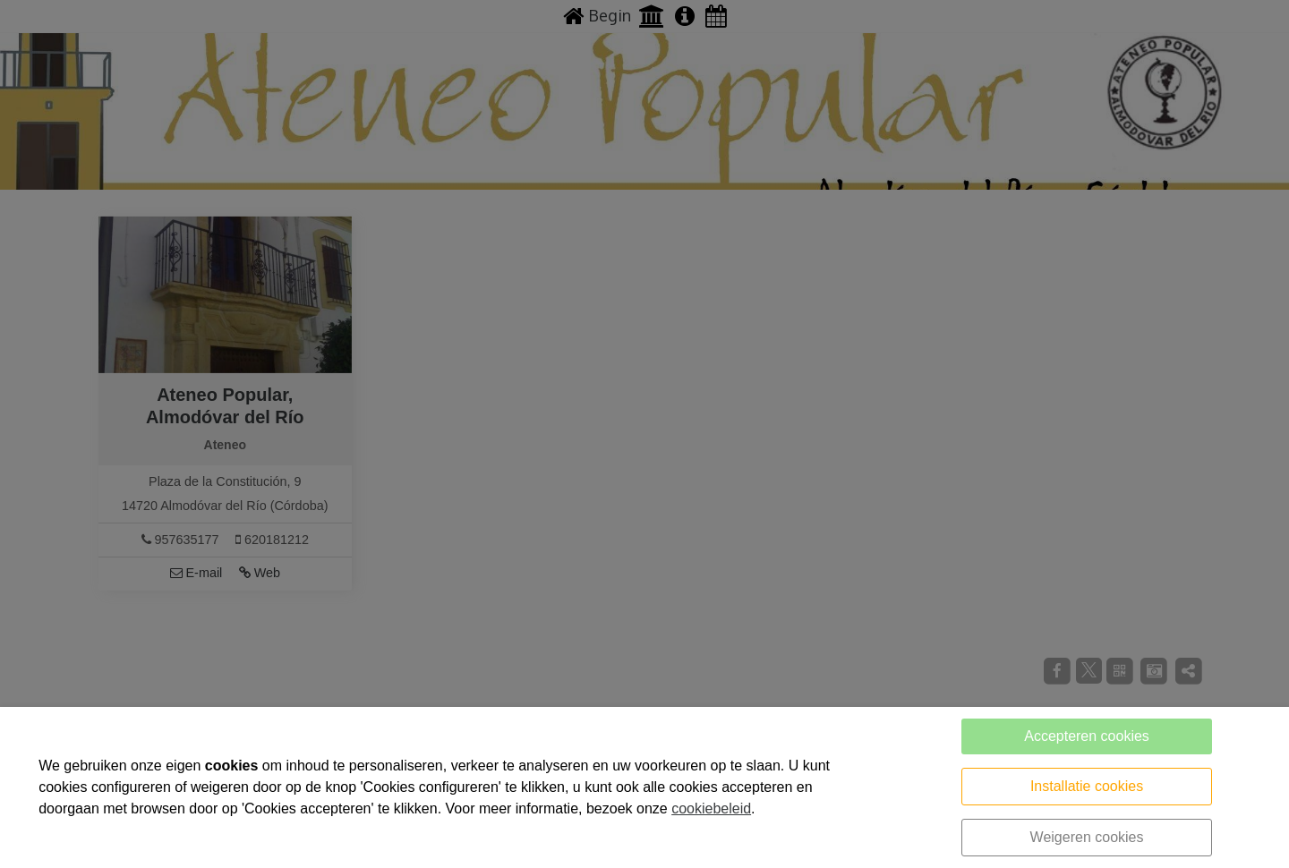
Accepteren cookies (1086, 736)
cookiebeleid (711, 808)
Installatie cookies (1086, 786)
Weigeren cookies (1087, 837)
